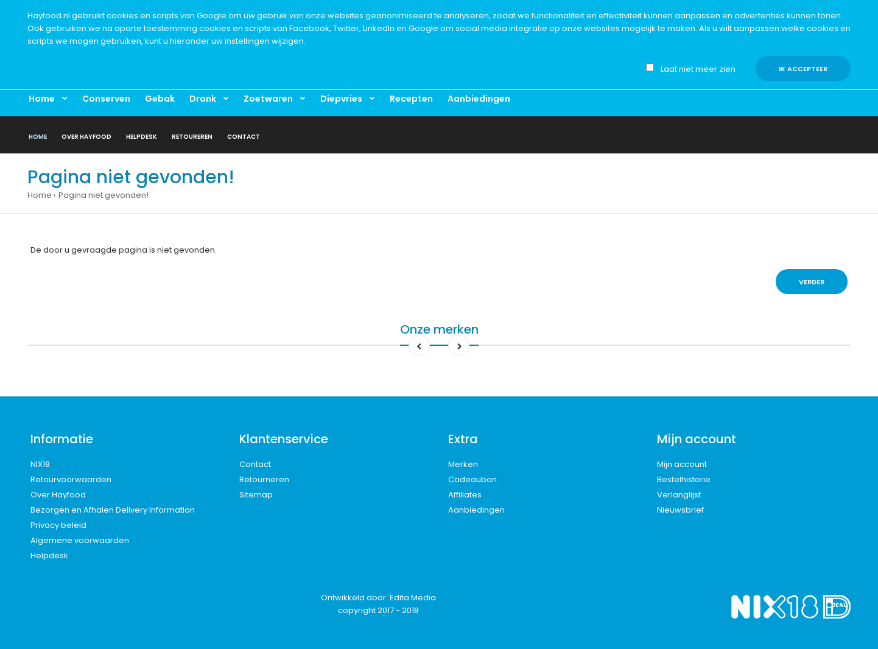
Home (39, 195)
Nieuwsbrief (680, 510)
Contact (255, 464)
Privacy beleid (58, 525)
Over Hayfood (58, 494)
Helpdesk (49, 555)
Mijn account (682, 464)
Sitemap (256, 494)
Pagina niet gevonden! (103, 195)
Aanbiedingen (476, 510)
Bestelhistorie (684, 479)
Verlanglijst (679, 494)
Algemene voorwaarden (79, 540)
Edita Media (413, 597)
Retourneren (264, 479)
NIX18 (40, 464)
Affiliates (465, 494)
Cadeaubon (472, 479)
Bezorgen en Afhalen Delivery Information (112, 510)
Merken (463, 464)
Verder (811, 282)
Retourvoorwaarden (70, 479)
